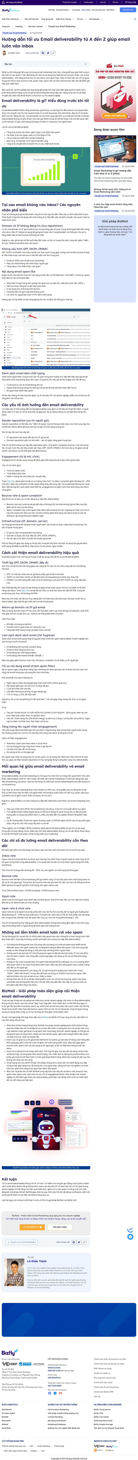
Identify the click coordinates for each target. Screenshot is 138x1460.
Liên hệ (103, 2)
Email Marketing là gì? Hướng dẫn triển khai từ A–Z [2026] (112, 172)
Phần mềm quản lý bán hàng (15, 1451)
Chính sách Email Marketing (106, 1387)
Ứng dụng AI (47, 19)
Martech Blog (85, 10)
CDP (42, 1451)
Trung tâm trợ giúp (69, 2)
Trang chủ (6, 26)
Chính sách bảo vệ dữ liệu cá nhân (109, 1364)
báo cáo (10, 481)
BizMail (44, 1017)
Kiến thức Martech (10, 19)
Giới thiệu (51, 10)
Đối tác (115, 2)
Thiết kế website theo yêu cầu (14, 1446)
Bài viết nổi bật (31, 19)
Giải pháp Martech (63, 10)
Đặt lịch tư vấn (128, 10)
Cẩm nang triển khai (98, 10)
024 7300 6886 (54, 1386)
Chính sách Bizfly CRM (103, 1392)
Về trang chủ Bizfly (12, 2)
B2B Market (110, 10)
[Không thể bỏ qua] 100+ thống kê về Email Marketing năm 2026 (112, 190)
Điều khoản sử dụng (103, 1368)
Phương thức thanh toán (105, 1378)
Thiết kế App (59, 1446)
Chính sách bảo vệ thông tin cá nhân (110, 1359)
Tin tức (80, 19)
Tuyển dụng (88, 2)
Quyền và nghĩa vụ (102, 1373)
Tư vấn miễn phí (30, 1227)
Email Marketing (43, 1446)
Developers (94, 19)
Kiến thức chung (63, 19)
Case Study (76, 10)
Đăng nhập (130, 2)
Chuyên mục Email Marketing (14, 33)
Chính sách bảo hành (103, 1382)
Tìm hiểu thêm (60, 1227)
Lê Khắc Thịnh (11, 53)
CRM (31, 1446)
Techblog (19, 26)
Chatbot (34, 1451)
